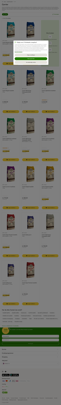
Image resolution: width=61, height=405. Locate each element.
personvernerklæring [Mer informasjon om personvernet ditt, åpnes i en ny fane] (18, 52)
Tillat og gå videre (31, 58)
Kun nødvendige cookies (31, 62)
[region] (30, 53)
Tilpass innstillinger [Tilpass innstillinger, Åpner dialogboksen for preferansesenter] (31, 55)
